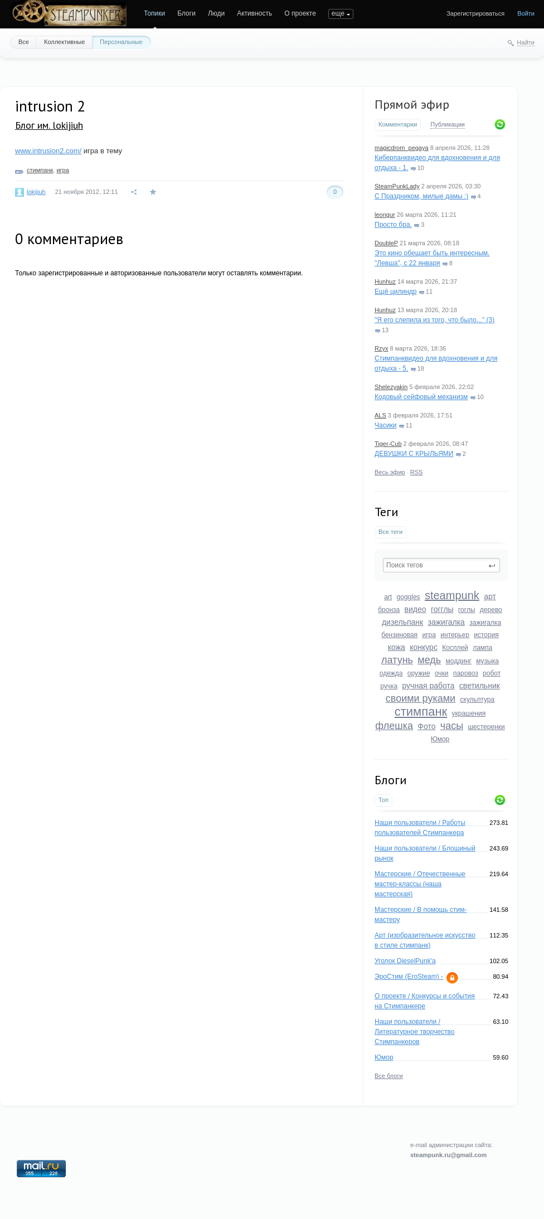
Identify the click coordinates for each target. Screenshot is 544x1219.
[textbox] (441, 565)
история (486, 635)
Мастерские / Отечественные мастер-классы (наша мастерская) (420, 884)
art (388, 597)
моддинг (459, 661)
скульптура (477, 699)
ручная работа (428, 685)
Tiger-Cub (388, 443)
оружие (418, 673)
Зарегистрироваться (475, 13)
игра (428, 635)
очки (442, 673)
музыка (487, 661)
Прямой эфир (412, 104)
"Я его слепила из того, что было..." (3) (434, 320)
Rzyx (381, 348)
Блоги (186, 13)
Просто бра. (393, 225)
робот (492, 673)
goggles (408, 597)
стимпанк (421, 711)
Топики (154, 13)
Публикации (447, 124)
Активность (254, 13)
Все (23, 41)
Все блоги (389, 1075)
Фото (426, 726)
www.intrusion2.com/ (48, 151)
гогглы (442, 609)
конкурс (424, 647)
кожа (396, 647)
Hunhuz (385, 281)
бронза (389, 610)
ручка (388, 686)
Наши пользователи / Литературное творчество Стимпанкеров (414, 1032)
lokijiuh (36, 191)
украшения (469, 713)
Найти (526, 42)
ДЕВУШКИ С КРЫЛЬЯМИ (414, 454)
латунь (397, 660)
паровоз (465, 673)
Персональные (121, 41)
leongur (385, 214)
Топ (383, 800)
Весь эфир (390, 472)
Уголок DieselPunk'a (405, 961)
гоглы (466, 610)
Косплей (455, 648)
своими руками (420, 698)
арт (490, 596)
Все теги (390, 531)
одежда (391, 673)
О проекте (300, 13)
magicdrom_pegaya (402, 147)
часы (451, 725)
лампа (482, 648)
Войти (526, 13)
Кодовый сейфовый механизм (421, 397)
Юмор (440, 739)
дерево (491, 610)
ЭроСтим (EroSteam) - (409, 976)
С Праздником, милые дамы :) (421, 196)
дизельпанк (402, 622)
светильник (479, 685)
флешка (394, 725)
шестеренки (486, 727)
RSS (416, 472)
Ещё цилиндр (395, 291)
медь (429, 660)
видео (415, 609)
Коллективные (64, 41)
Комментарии (397, 124)
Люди (216, 13)
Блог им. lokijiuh (49, 125)
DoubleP (386, 243)
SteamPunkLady (397, 186)
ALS (380, 415)
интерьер (454, 635)
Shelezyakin (391, 386)
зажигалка (446, 622)
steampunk (452, 595)
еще (338, 13)
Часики (385, 425)
